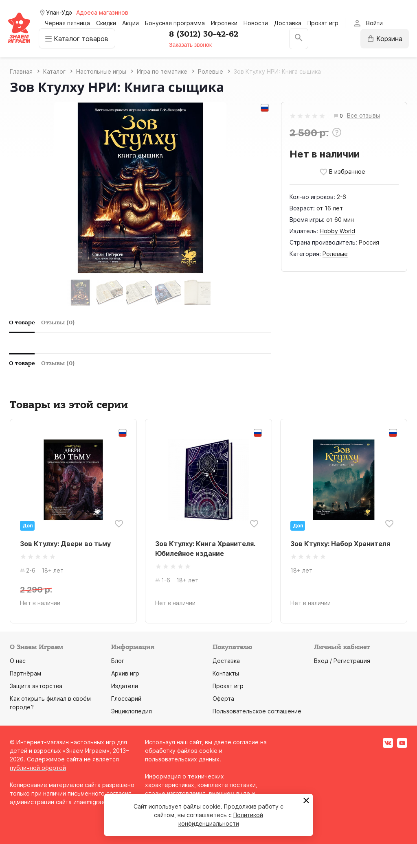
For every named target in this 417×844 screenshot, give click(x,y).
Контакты (226, 673)
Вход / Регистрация (342, 660)
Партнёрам (25, 673)
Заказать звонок (191, 45)
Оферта (223, 698)
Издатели (124, 685)
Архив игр (125, 673)
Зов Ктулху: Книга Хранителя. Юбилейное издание (205, 549)
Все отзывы (363, 116)
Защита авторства (36, 685)
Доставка (287, 23)
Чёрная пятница (67, 23)
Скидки (106, 23)
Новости (256, 23)
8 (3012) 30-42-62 (204, 34)
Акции (130, 23)
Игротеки (224, 23)
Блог (117, 660)
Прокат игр (322, 23)
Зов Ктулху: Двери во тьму (65, 544)
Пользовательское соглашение (257, 711)
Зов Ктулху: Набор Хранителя (340, 544)
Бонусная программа (175, 23)
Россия (369, 242)
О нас (18, 660)
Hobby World (337, 230)
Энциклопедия (131, 711)
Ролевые (335, 253)
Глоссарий (126, 698)
